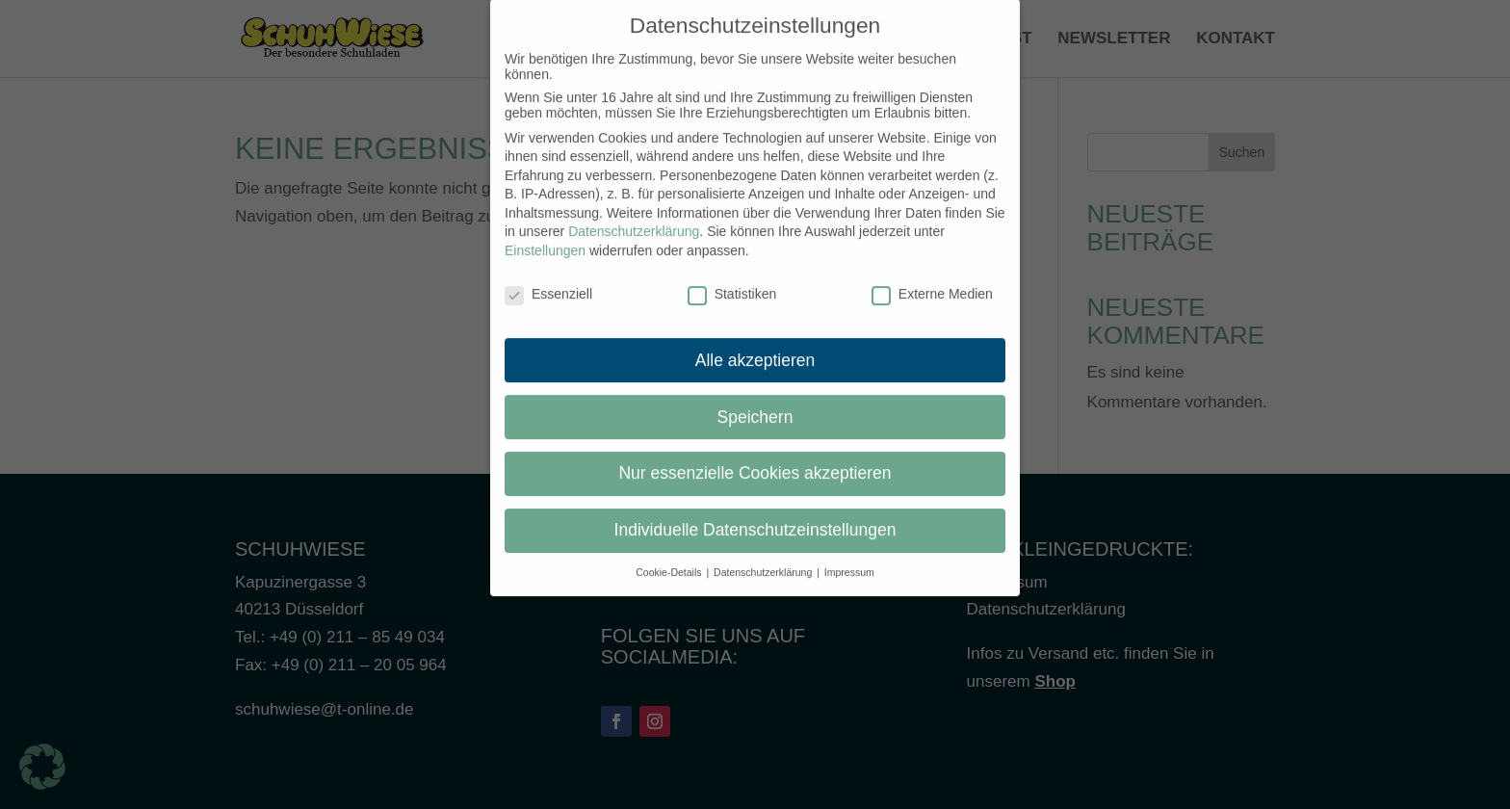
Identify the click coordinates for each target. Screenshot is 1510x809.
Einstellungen (545, 237)
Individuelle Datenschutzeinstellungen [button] (755, 516)
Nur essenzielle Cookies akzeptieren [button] (754, 459)
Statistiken (732, 280)
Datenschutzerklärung (633, 217)
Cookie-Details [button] (670, 558)
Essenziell (548, 280)
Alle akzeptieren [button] (755, 345)
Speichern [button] (755, 402)
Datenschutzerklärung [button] (764, 558)
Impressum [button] (849, 558)
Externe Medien (932, 280)
